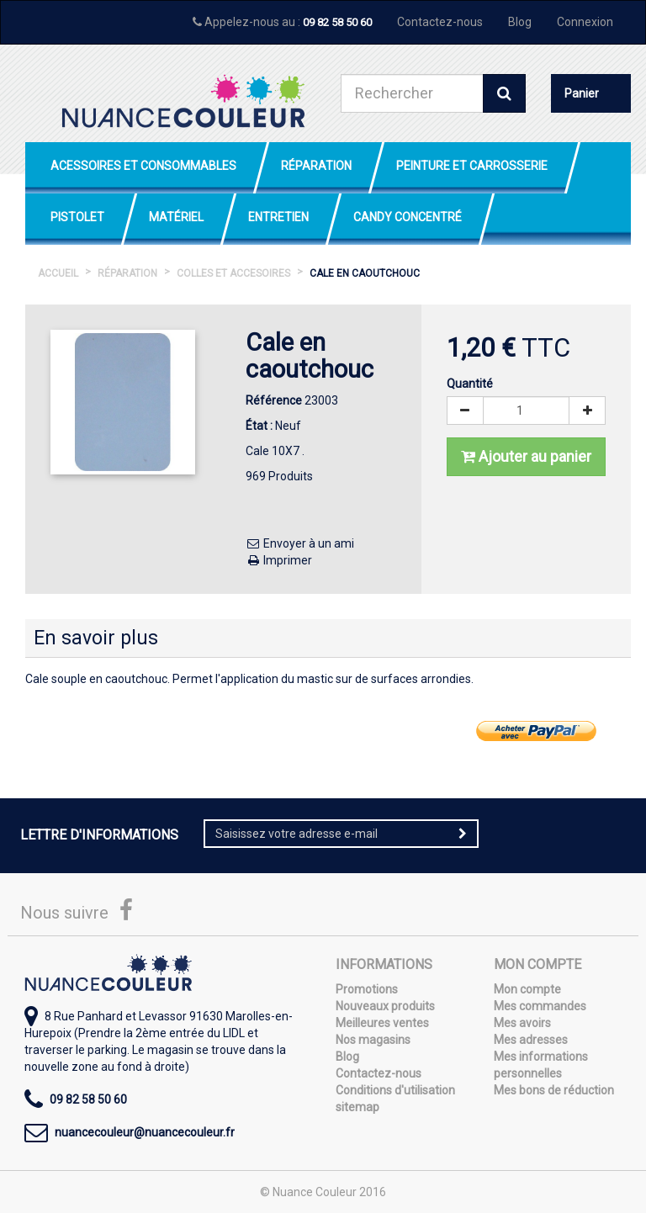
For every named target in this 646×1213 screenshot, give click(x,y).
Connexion (585, 22)
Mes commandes (540, 1006)
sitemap (357, 1107)
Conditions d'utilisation (395, 1090)
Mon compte (527, 989)
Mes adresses (531, 1039)
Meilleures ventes (382, 1023)
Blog (520, 22)
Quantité (470, 383)
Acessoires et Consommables (143, 165)
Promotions (367, 989)
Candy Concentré (407, 217)
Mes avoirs (522, 1023)
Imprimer (279, 560)
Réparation (316, 165)
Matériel (176, 217)
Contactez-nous (440, 22)
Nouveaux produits (385, 1006)
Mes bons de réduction (554, 1090)
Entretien (278, 217)
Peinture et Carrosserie (472, 165)
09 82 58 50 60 (337, 22)
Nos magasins (373, 1039)
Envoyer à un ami (300, 543)
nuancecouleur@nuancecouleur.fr (145, 1132)
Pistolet (77, 217)
